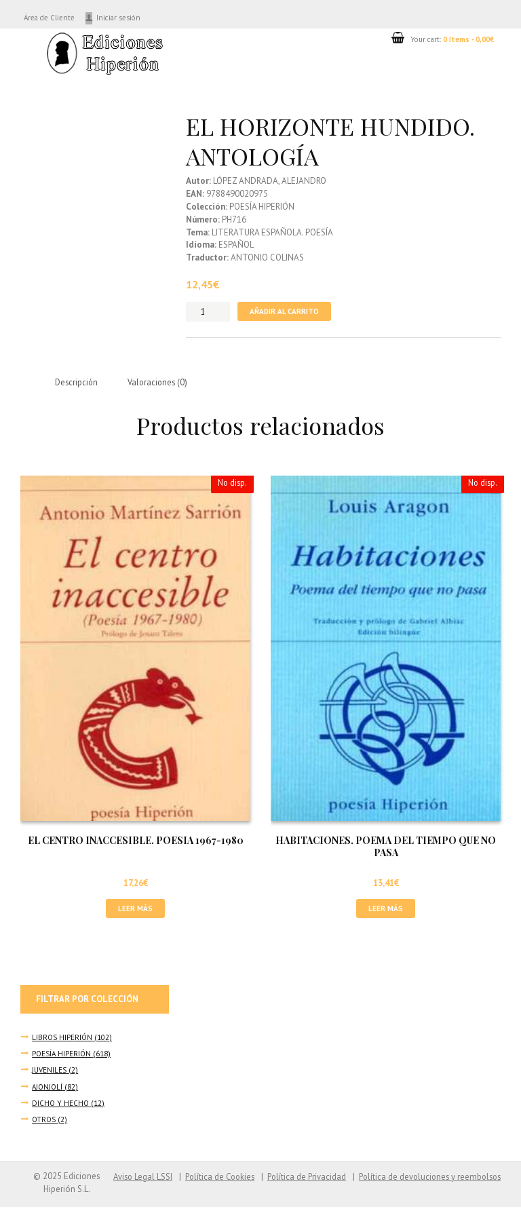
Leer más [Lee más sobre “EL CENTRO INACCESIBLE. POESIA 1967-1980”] (135, 909)
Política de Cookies (209, 1178)
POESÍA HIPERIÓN (63, 1055)
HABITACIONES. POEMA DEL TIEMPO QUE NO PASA (385, 847)
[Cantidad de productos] (208, 312)
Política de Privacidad (299, 1178)
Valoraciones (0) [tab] (161, 383)
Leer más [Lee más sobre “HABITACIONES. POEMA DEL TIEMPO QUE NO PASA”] (385, 909)
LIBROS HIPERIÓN (63, 1039)
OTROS (44, 1121)
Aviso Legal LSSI (129, 1178)
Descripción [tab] (77, 383)
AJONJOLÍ (48, 1088)
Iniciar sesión (130, 17)
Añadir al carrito (285, 311)
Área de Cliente (54, 17)
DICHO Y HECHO (61, 1105)
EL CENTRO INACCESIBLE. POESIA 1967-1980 (136, 841)
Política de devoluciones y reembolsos (427, 1178)
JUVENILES (50, 1072)
